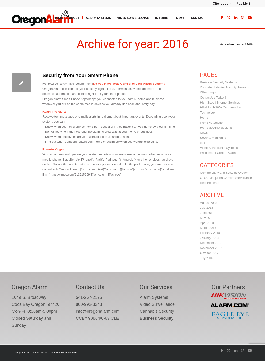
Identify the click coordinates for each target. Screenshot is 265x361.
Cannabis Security (157, 311)
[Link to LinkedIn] (235, 17)
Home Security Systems (216, 127)
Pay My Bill (244, 3)
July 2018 (206, 207)
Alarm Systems (154, 297)
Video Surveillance (157, 304)
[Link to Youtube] (249, 17)
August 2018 (208, 202)
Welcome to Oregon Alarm (218, 152)
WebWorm (70, 352)
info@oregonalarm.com (98, 311)
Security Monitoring (213, 137)
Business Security (156, 318)
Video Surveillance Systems (219, 148)
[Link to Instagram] (242, 17)
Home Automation (212, 122)
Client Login (222, 3)
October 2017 (209, 253)
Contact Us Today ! (213, 97)
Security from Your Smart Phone (80, 75)
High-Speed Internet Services (220, 102)
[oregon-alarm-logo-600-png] (43, 17)
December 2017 (211, 243)
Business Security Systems (218, 82)
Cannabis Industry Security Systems (224, 87)
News (204, 132)
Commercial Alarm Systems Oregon (224, 172)
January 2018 (209, 238)
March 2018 (208, 228)
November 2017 (211, 248)
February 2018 (210, 232)
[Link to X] (228, 17)
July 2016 (206, 258)
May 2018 (206, 217)
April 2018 (207, 223)
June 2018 (207, 213)
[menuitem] (222, 3)
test (202, 143)
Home (204, 117)
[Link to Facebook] (221, 17)
